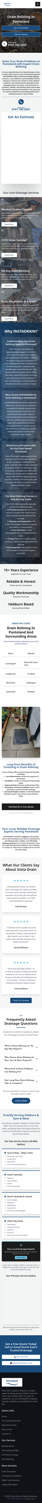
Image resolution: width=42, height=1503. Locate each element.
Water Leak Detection (11, 1480)
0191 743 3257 (28, 813)
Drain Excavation (9, 1471)
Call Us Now (21, 1100)
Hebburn (25, 836)
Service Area (7, 1429)
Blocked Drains (8, 1446)
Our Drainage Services (11, 1421)
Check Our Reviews (21, 1000)
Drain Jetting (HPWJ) (10, 1450)
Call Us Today (21, 1257)
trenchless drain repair (15, 352)
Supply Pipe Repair (9, 1484)
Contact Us (6, 1434)
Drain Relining (8, 1459)
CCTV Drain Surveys (10, 1455)
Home (4, 1416)
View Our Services (21, 34)
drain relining (33, 76)
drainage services (9, 843)
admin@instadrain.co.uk (21, 1363)
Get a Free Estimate (21, 28)
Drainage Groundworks (11, 1476)
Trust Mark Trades (29, 1499)
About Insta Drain (9, 1425)
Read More (9, 224)
